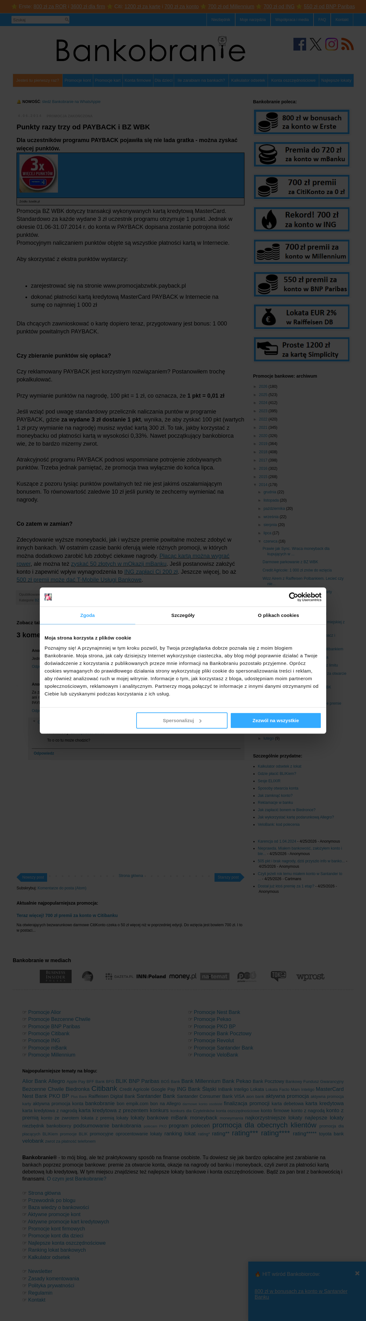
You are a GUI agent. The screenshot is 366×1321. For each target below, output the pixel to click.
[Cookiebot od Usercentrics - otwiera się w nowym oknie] (293, 597)
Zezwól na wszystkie (276, 720)
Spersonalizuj (182, 720)
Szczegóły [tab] (182, 615)
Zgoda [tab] (87, 615)
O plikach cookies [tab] (278, 615)
